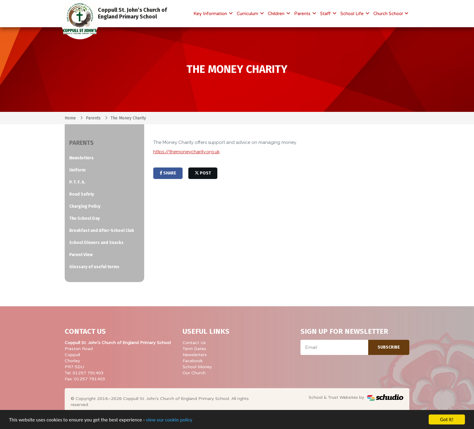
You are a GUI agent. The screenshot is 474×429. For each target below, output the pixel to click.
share (168, 173)
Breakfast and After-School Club (101, 230)
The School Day (84, 218)
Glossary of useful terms (94, 266)
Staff (326, 13)
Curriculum (248, 13)
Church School (388, 13)
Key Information (210, 13)
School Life (352, 13)
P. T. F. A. (77, 182)
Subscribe (389, 347)
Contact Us (194, 342)
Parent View (81, 254)
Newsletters (81, 158)
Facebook (193, 360)
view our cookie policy (169, 420)
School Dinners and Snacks (96, 242)
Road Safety (81, 194)
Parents (303, 13)
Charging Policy (84, 206)
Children (277, 13)
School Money (197, 366)
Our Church (194, 372)
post (203, 173)
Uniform (77, 170)
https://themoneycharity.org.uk (186, 151)
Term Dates (194, 348)
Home (70, 118)
